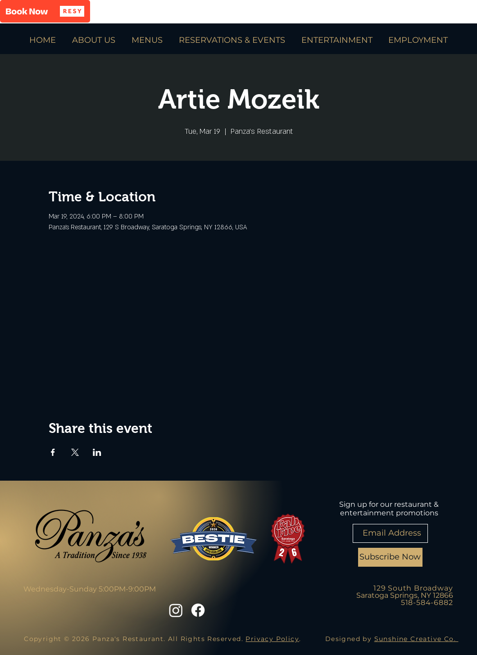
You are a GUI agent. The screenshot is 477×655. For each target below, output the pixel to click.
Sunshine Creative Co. (416, 639)
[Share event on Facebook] (53, 452)
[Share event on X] (75, 452)
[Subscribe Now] (390, 557)
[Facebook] (198, 610)
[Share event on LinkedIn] (97, 452)
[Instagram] (176, 610)
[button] (45, 11)
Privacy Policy (272, 639)
